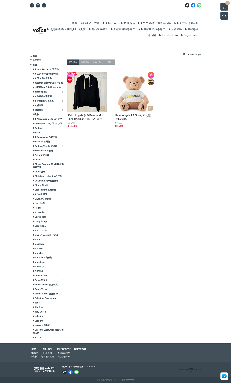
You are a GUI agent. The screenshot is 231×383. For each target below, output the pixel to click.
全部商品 (47, 349)
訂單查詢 (47, 353)
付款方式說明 (64, 349)
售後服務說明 (64, 356)
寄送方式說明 (64, 353)
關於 (33, 349)
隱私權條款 (80, 349)
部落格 (34, 356)
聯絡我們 (34, 353)
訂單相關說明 (47, 356)
